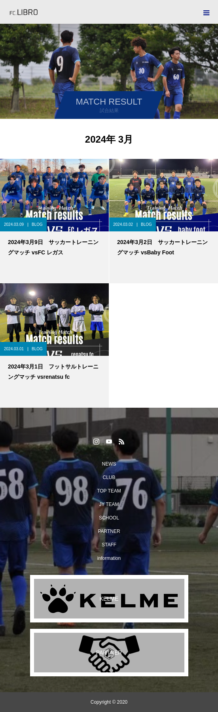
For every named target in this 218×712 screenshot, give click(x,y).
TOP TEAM (109, 491)
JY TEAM (109, 504)
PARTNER (109, 531)
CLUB (108, 477)
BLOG (37, 224)
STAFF (109, 545)
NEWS (109, 464)
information (109, 558)
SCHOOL (109, 518)
